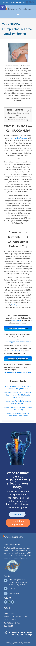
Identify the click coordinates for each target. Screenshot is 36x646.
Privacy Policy (8, 644)
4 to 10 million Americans (18, 138)
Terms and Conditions (19, 644)
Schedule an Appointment (18, 523)
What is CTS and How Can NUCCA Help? (18, 114)
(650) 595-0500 (10, 2)
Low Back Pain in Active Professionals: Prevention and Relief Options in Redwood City (18, 394)
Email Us (21, 2)
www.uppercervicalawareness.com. (19, 342)
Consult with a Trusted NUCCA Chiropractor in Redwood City (18, 119)
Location (29, 644)
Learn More (17, 514)
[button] (2, 7)
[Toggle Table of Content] (28, 110)
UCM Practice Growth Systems (23, 642)
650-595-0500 (16, 320)
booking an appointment (20, 305)
